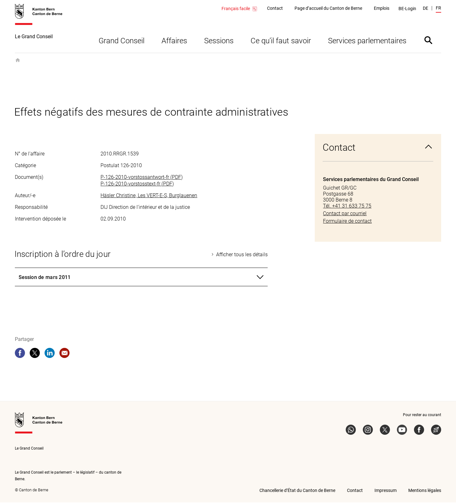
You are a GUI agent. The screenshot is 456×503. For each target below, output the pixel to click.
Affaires (174, 41)
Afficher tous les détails (242, 255)
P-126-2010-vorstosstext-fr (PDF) (137, 184)
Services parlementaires (367, 41)
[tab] (141, 278)
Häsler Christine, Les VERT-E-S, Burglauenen (148, 196)
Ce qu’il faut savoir (281, 41)
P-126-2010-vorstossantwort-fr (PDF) (141, 178)
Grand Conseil (121, 41)
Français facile (240, 9)
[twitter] (35, 353)
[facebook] (20, 353)
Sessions (219, 41)
